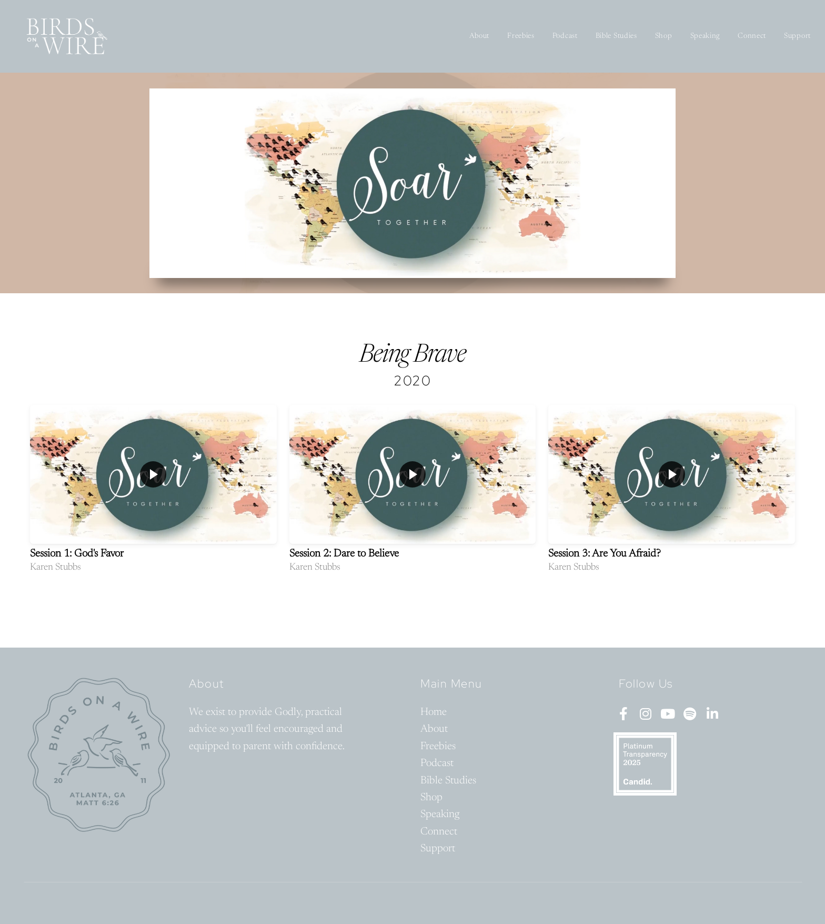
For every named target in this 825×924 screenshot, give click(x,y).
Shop (663, 36)
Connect (752, 36)
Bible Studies (616, 36)
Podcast (565, 36)
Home (433, 712)
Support (797, 36)
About (479, 36)
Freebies (521, 36)
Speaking (705, 36)
